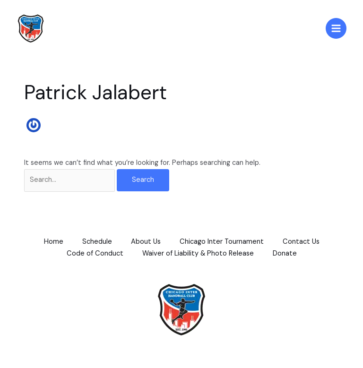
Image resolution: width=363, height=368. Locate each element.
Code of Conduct (95, 253)
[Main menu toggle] (336, 28)
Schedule (97, 241)
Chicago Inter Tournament (222, 241)
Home (53, 241)
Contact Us (301, 241)
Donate (285, 253)
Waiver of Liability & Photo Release (198, 253)
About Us (146, 241)
